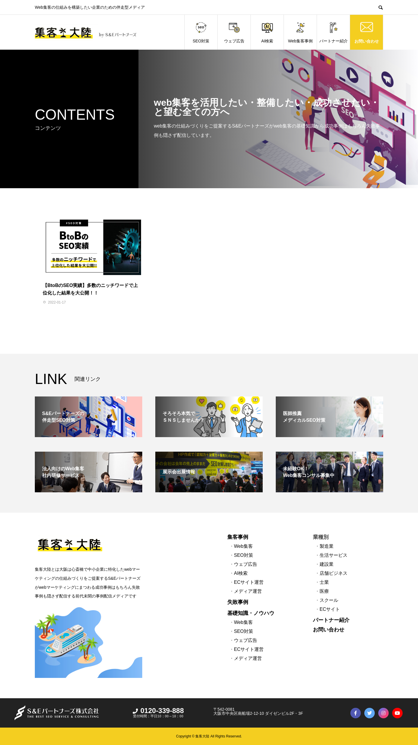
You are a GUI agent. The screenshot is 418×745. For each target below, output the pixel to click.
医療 (324, 591)
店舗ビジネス (333, 573)
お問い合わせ (366, 41)
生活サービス (333, 555)
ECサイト (330, 609)
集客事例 (237, 537)
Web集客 (243, 546)
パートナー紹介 (333, 32)
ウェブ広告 (234, 32)
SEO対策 (201, 32)
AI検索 (267, 32)
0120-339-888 (158, 711)
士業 (324, 582)
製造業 (327, 546)
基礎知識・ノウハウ (250, 613)
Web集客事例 (300, 32)
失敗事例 (237, 602)
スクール (329, 600)
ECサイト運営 (249, 582)
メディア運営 (248, 591)
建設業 (327, 564)
